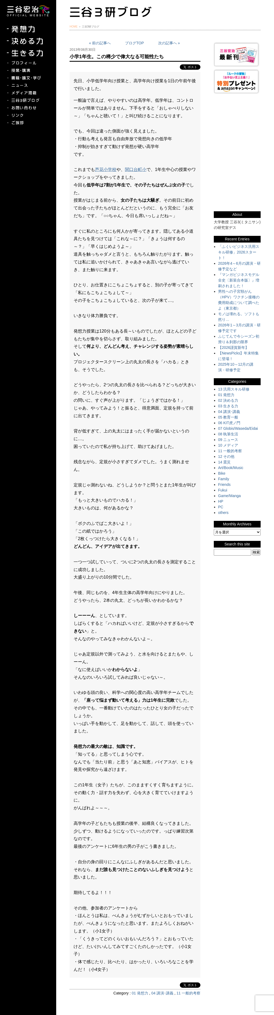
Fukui (222, 490)
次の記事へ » (169, 43)
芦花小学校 (105, 169)
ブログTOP (134, 43)
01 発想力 (140, 993)
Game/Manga (229, 496)
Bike (221, 473)
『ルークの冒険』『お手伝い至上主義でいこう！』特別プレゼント (237, 81)
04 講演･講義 (162, 993)
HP (220, 501)
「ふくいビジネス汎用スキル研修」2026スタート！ (238, 252)
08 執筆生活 (228, 434)
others (223, 512)
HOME (74, 26)
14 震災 (224, 462)
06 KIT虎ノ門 (229, 423)
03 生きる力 (228, 406)
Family (223, 479)
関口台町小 (135, 169)
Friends (224, 484)
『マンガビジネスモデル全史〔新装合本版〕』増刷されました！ (238, 280)
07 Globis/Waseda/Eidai (238, 428)
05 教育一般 (228, 417)
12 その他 (226, 456)
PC (220, 507)
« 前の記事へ (100, 43)
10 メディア (228, 445)
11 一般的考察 (188, 993)
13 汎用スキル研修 (233, 389)
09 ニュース (228, 440)
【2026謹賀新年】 (233, 347)
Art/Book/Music (230, 468)
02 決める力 (228, 400)
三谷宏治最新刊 (237, 54)
